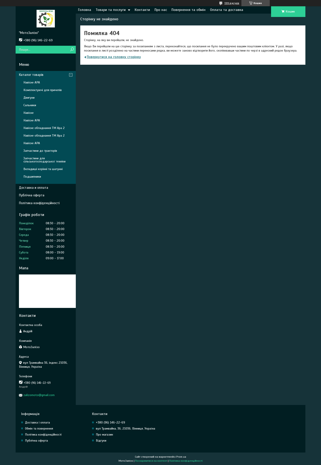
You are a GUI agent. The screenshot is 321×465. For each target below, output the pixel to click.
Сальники (29, 105)
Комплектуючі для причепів (42, 90)
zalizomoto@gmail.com (39, 395)
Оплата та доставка (226, 10)
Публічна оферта (31, 195)
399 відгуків (231, 3)
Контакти (142, 10)
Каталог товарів (31, 75)
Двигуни (29, 98)
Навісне (28, 113)
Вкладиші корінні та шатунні (43, 169)
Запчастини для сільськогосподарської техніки (44, 159)
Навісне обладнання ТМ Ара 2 (44, 128)
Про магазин (104, 434)
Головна (84, 10)
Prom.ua (181, 456)
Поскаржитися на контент (151, 460)
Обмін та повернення (39, 428)
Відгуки (101, 440)
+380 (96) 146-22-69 (110, 422)
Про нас (160, 10)
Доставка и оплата (33, 188)
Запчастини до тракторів (40, 151)
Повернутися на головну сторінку (114, 57)
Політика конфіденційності (39, 203)
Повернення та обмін (188, 10)
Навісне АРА (31, 82)
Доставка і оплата (37, 422)
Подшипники (32, 177)
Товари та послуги (111, 10)
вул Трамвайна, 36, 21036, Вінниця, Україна (125, 428)
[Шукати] (72, 50)
